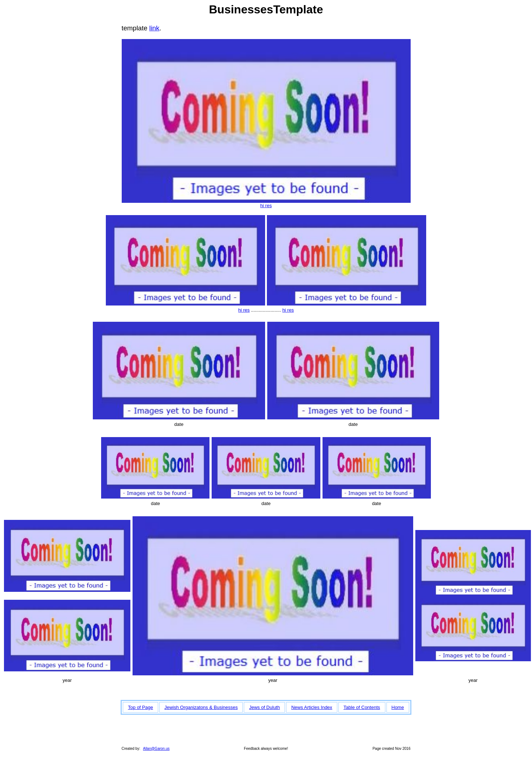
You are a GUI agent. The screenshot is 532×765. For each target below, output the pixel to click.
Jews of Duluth (264, 707)
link (154, 28)
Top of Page (140, 707)
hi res (266, 205)
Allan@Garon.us (156, 749)
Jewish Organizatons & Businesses (201, 707)
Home (398, 707)
